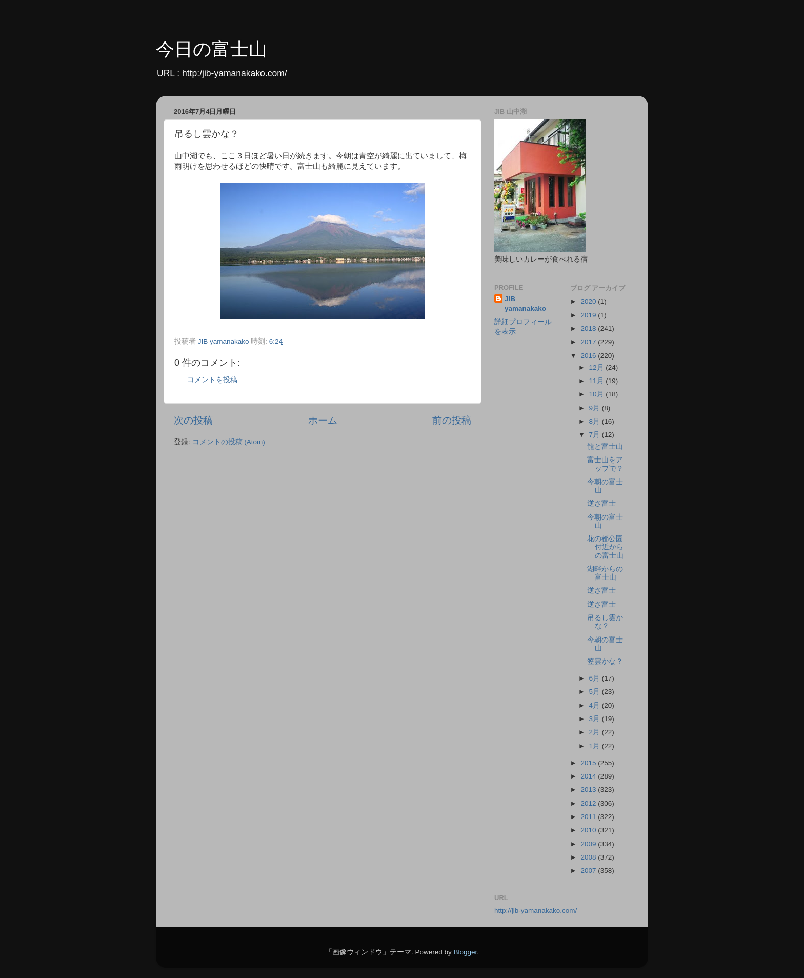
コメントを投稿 (212, 380)
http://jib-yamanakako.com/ (535, 910)
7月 (595, 434)
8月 (595, 421)
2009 (589, 844)
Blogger (465, 952)
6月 (595, 678)
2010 (589, 830)
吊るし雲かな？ (605, 622)
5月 (595, 691)
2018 (589, 328)
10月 (597, 394)
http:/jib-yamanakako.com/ (234, 73)
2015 (589, 763)
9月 (595, 408)
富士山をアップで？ (605, 464)
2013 (589, 789)
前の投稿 (451, 420)
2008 (589, 857)
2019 (589, 315)
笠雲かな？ (605, 661)
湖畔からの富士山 (605, 573)
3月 (595, 719)
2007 (589, 870)
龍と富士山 (605, 446)
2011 (589, 817)
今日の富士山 (211, 48)
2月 (595, 732)
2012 (589, 803)
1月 (595, 746)
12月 (597, 367)
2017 (589, 342)
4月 (595, 705)
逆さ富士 (601, 503)
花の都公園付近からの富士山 (605, 547)
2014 (589, 776)
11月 (597, 381)
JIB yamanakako (525, 303)
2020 (589, 301)
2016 (589, 356)
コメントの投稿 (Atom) (228, 442)
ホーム (322, 420)
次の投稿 (193, 420)
